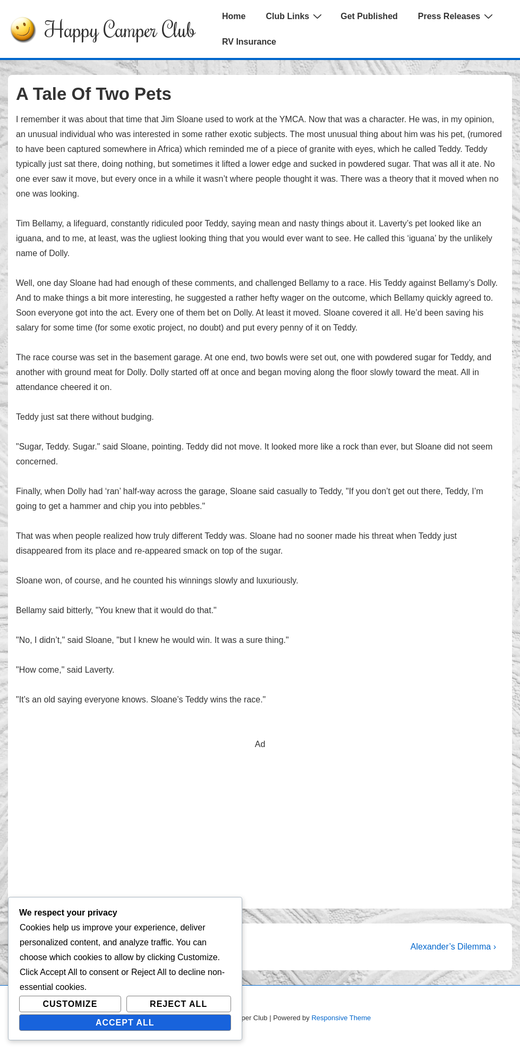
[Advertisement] (260, 826)
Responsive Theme (341, 1018)
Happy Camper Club (120, 29)
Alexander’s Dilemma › (453, 946)
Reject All (178, 1003)
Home (233, 16)
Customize (69, 1003)
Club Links (295, 16)
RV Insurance (249, 41)
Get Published (369, 16)
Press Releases (457, 16)
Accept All (125, 1022)
